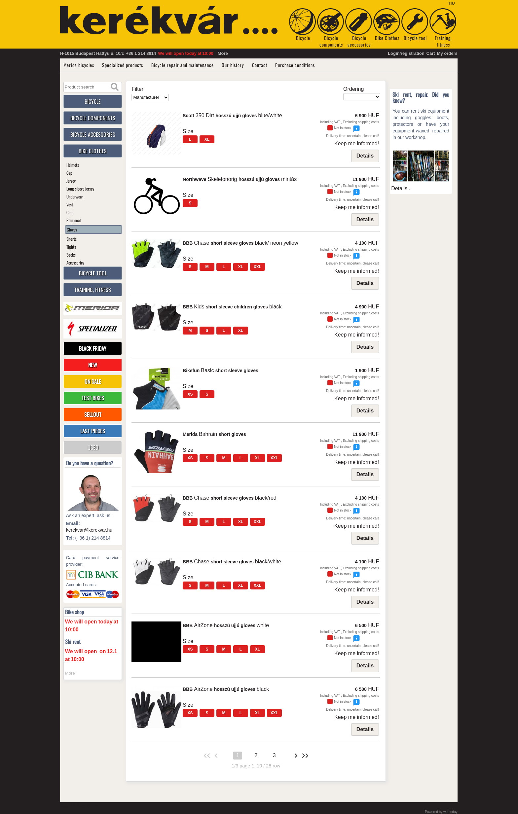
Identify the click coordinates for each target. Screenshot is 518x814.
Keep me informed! (356, 143)
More (223, 53)
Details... (401, 188)
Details (365, 156)
